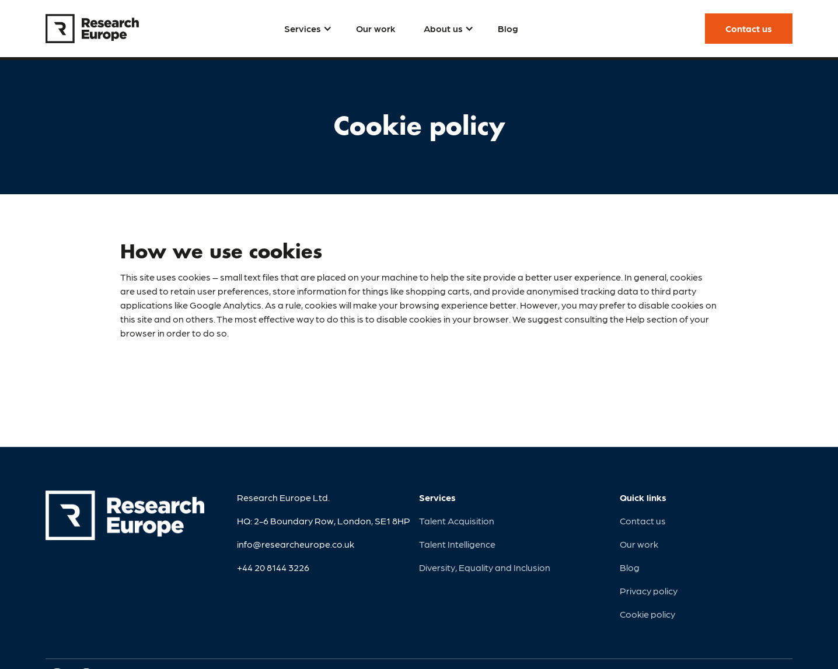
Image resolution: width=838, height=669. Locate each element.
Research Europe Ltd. (283, 497)
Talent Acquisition (456, 520)
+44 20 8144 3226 (273, 567)
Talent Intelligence (457, 543)
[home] (92, 28)
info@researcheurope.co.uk (295, 543)
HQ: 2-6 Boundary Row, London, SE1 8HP (323, 520)
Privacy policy (649, 590)
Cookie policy (647, 613)
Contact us (643, 520)
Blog (630, 567)
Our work (639, 543)
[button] (306, 28)
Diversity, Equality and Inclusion (484, 567)
